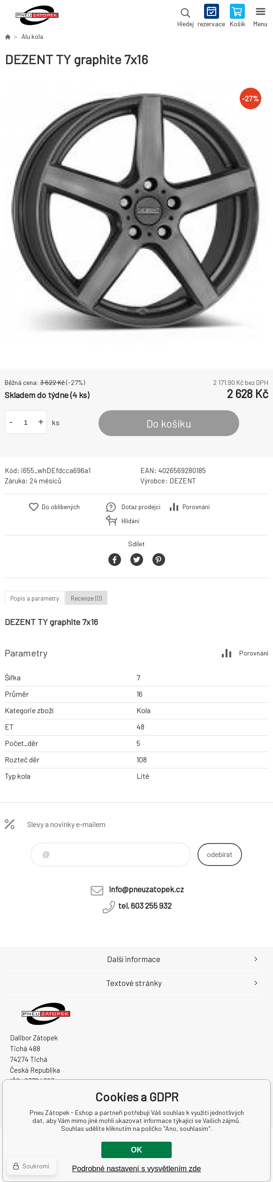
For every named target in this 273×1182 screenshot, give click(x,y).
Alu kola (32, 36)
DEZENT (182, 480)
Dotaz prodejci (140, 507)
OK (136, 1150)
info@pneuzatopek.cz (146, 889)
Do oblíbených (61, 507)
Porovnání (196, 507)
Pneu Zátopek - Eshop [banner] (37, 16)
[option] (136, 213)
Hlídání (130, 521)
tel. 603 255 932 (145, 905)
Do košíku (168, 423)
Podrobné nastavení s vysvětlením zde (136, 1169)
